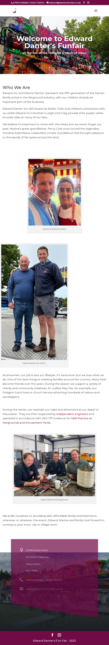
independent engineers (72, 414)
